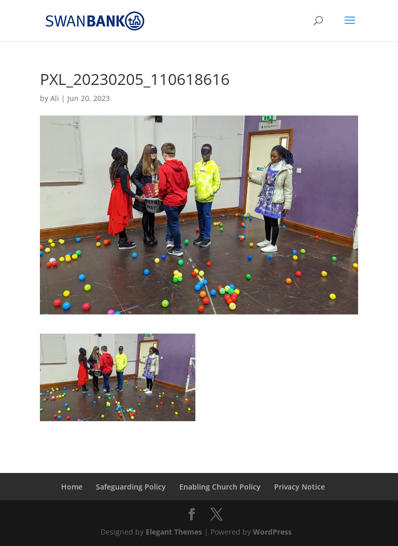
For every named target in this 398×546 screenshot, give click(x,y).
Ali (54, 98)
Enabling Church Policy (220, 487)
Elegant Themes (174, 532)
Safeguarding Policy (131, 487)
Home (71, 487)
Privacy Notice (299, 487)
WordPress (272, 532)
